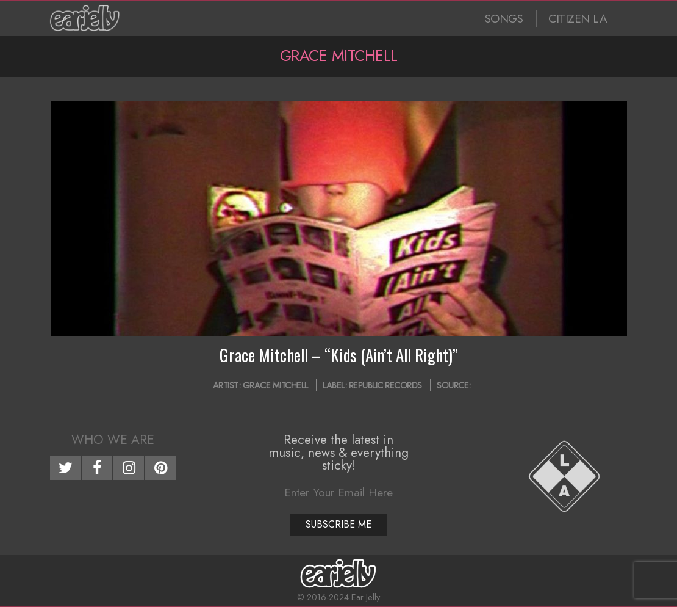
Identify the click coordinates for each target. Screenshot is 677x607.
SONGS (504, 18)
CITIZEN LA (577, 18)
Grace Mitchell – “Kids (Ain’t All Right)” (339, 355)
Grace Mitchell (275, 385)
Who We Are (112, 440)
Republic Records (385, 385)
